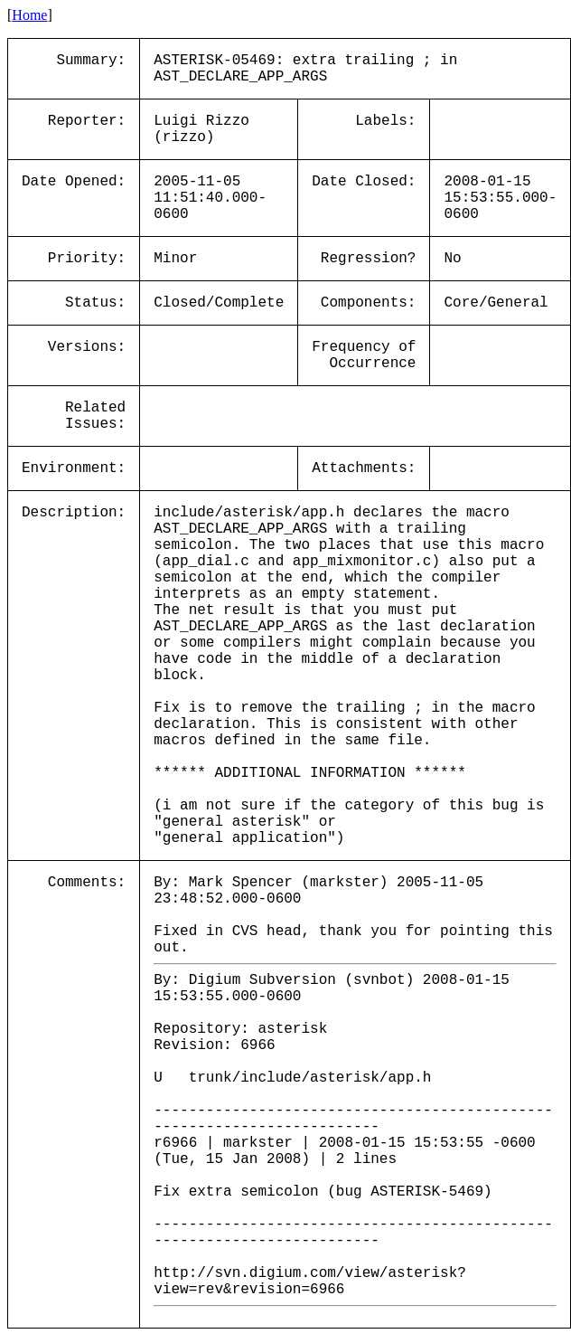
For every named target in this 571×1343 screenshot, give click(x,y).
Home (29, 15)
